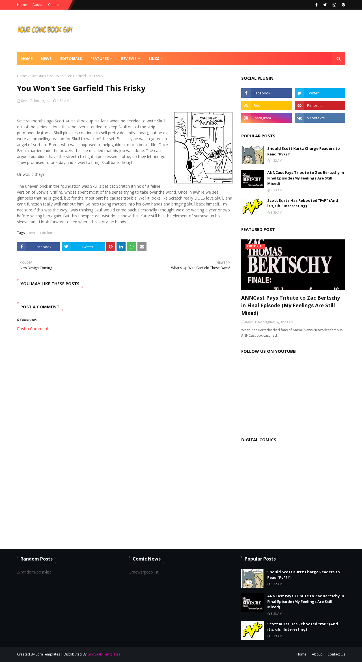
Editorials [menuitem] (71, 58)
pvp (32, 232)
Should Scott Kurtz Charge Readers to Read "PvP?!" (303, 151)
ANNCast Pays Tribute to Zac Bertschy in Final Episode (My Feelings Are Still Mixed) (305, 178)
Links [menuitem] (154, 58)
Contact (54, 4)
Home (22, 4)
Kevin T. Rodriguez (35, 100)
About (37, 4)
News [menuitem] (46, 58)
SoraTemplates (48, 654)
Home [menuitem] (27, 58)
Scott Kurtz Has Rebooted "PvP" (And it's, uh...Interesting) (302, 203)
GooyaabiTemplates (103, 654)
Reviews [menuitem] (129, 58)
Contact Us (336, 654)
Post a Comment (32, 328)
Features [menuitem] (99, 58)
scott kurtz (38, 75)
